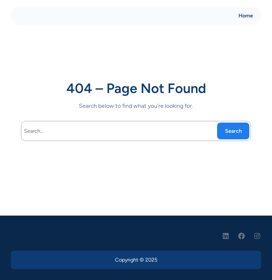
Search (233, 131)
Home (245, 15)
